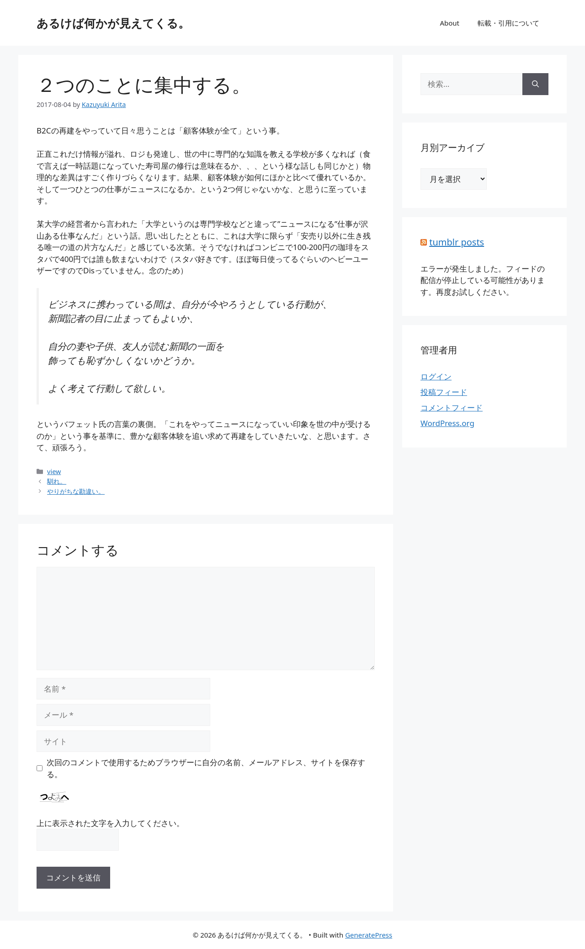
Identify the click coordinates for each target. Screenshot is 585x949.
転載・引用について (508, 22)
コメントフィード (451, 407)
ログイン (436, 376)
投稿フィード (443, 392)
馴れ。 (56, 481)
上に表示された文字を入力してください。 (110, 823)
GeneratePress (368, 934)
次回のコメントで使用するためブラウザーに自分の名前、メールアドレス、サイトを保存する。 (206, 768)
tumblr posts (456, 242)
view (54, 471)
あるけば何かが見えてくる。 (113, 23)
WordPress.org (447, 423)
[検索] (535, 84)
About (449, 22)
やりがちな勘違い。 (76, 491)
